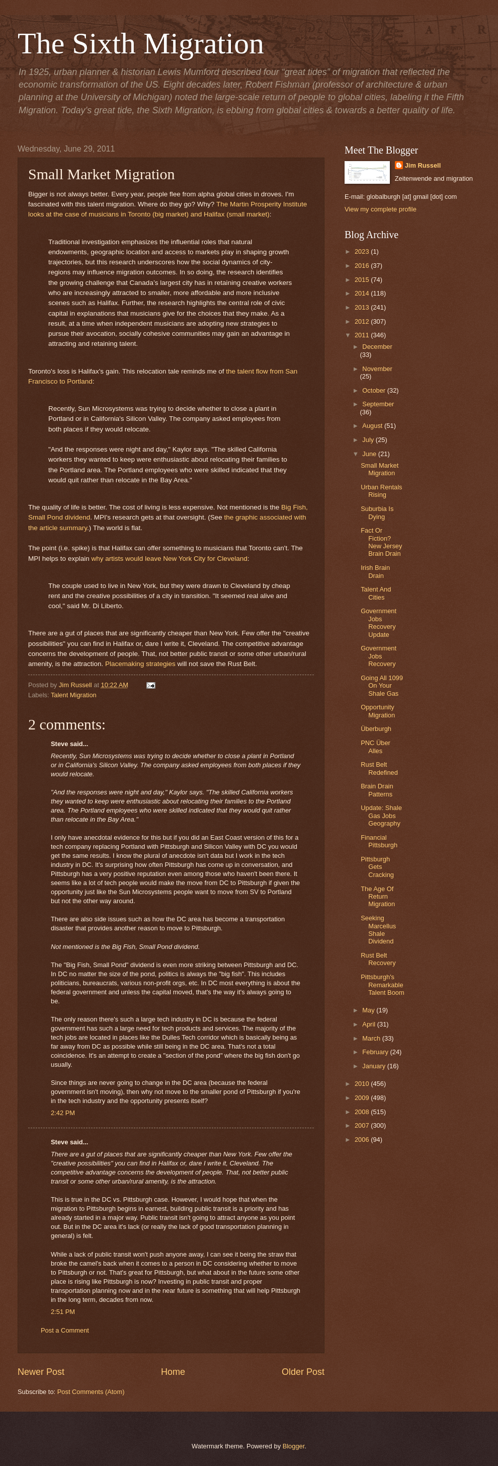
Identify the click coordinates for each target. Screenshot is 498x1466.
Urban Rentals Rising (381, 490)
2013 (363, 307)
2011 (363, 335)
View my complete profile (381, 209)
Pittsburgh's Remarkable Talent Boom (382, 984)
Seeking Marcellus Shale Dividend (378, 929)
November (377, 369)
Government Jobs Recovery (378, 656)
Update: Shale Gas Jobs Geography (381, 815)
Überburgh (376, 728)
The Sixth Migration (141, 43)
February (376, 1052)
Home (173, 1372)
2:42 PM (63, 1113)
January (374, 1066)
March (372, 1038)
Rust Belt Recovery (378, 959)
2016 (363, 265)
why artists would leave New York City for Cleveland (169, 558)
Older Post (303, 1372)
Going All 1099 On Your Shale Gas (382, 685)
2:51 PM (63, 1311)
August (373, 425)
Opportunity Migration (378, 710)
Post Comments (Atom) (91, 1392)
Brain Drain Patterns (377, 789)
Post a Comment (65, 1330)
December (377, 346)
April (369, 1024)
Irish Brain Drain (375, 571)
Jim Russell (423, 165)
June (370, 454)
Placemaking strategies (140, 664)
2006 (363, 1139)
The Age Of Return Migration (378, 896)
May (369, 1010)
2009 (363, 1098)
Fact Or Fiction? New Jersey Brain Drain (381, 542)
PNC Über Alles (375, 746)
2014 (363, 293)
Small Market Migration (379, 469)
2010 (363, 1083)
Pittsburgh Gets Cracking (377, 866)
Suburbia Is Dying (377, 512)
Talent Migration (74, 695)
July (368, 440)
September (378, 404)
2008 (363, 1112)
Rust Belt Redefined (379, 768)
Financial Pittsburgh (379, 841)
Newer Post (41, 1372)
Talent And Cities (376, 593)
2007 (363, 1125)
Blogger (294, 1446)
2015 (363, 279)
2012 (363, 321)
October (374, 390)
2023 (363, 251)
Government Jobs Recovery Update (378, 622)
